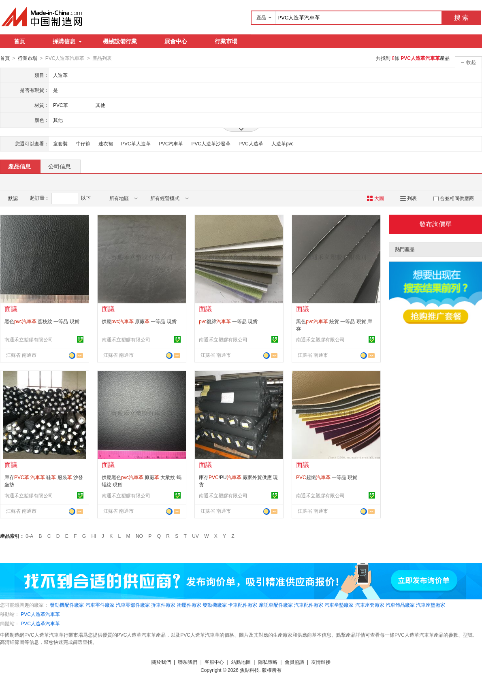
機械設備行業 (120, 41)
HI (94, 536)
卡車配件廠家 (242, 604)
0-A (29, 536)
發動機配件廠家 (67, 604)
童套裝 (60, 143)
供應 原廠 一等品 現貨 (139, 321)
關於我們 (161, 662)
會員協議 (294, 662)
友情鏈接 (321, 662)
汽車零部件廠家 (133, 604)
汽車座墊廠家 (430, 604)
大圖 (375, 198)
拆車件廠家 (163, 604)
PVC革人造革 (136, 143)
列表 (408, 198)
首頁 (19, 41)
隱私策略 (267, 662)
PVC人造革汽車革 (40, 614)
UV (195, 536)
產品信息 (19, 166)
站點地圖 (241, 662)
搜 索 (461, 17)
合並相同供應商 (453, 198)
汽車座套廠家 (369, 604)
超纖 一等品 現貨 (326, 477)
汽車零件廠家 (100, 604)
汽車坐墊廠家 (339, 604)
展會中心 (175, 41)
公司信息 (59, 166)
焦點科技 (249, 670)
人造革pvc (282, 143)
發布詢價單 (435, 223)
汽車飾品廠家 (400, 604)
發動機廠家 (215, 604)
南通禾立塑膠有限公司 (28, 339)
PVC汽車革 (171, 143)
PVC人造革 (251, 143)
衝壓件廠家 (189, 604)
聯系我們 (187, 662)
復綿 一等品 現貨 (228, 321)
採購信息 (67, 41)
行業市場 (226, 41)
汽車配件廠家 (308, 604)
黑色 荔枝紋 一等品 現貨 (41, 321)
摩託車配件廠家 (276, 604)
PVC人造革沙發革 (210, 143)
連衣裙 (105, 143)
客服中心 (214, 662)
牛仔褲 (83, 143)
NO (139, 536)
